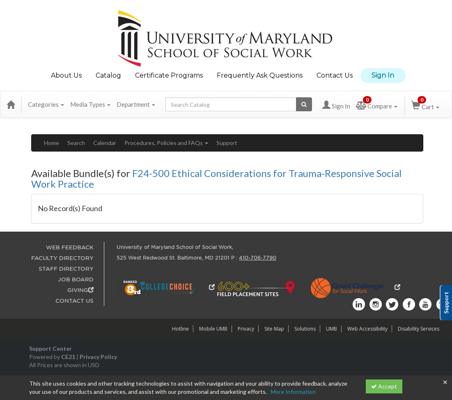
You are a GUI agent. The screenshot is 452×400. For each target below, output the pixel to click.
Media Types (90, 104)
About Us (66, 75)
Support (226, 142)
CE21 (68, 356)
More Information (293, 391)
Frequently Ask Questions (260, 75)
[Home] (10, 104)
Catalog (108, 75)
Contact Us (335, 75)
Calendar (104, 142)
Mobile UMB (213, 328)
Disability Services (418, 328)
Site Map (274, 328)
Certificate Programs (169, 75)
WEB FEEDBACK (70, 247)
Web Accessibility (367, 328)
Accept (384, 386)
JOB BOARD (76, 279)
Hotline (180, 328)
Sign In (383, 75)
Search (76, 142)
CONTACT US (74, 301)
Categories (46, 104)
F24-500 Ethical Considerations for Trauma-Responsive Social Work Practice (216, 178)
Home (51, 142)
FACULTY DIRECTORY (62, 258)
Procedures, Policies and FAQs (166, 142)
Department (136, 104)
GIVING (80, 290)
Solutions (305, 328)
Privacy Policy (98, 356)
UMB (331, 328)
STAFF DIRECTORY (66, 269)
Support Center (50, 348)
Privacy (246, 328)
